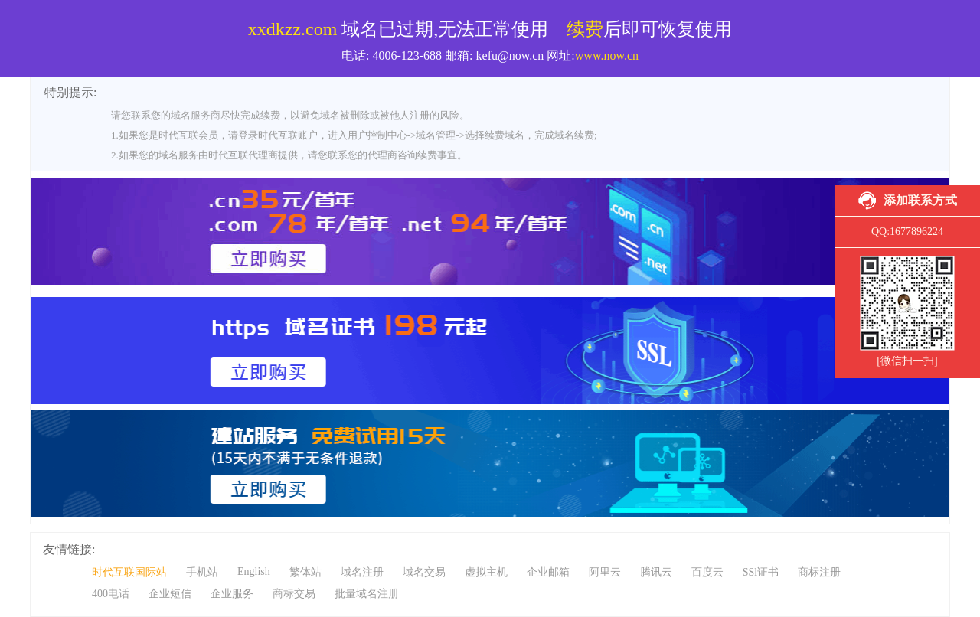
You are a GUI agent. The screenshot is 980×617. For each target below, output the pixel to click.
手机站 (202, 572)
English (253, 571)
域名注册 (362, 572)
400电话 (110, 593)
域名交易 (424, 572)
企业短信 (170, 593)
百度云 (707, 572)
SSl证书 (761, 572)
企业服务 (232, 593)
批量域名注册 (367, 593)
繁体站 (305, 572)
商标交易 (294, 593)
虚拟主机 (486, 572)
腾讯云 (656, 572)
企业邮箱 (548, 572)
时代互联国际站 (129, 572)
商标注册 (819, 572)
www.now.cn (607, 55)
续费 (585, 29)
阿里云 (605, 572)
